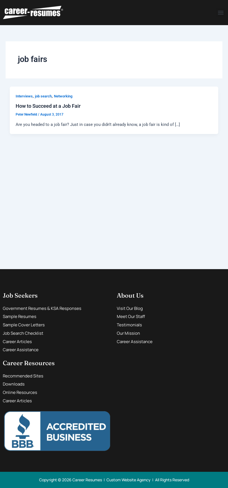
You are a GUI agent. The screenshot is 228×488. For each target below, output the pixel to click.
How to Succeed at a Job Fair (48, 106)
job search (43, 96)
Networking (63, 96)
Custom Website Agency (128, 479)
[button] (220, 12)
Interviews (24, 96)
